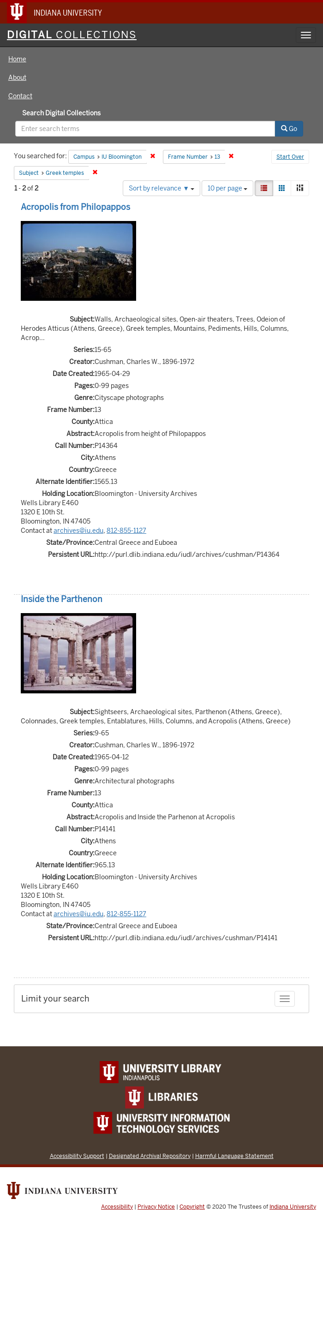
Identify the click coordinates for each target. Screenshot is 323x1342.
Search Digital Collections (61, 113)
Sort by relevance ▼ (161, 188)
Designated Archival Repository (150, 1155)
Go (289, 129)
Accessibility (117, 1207)
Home (17, 59)
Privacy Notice (156, 1207)
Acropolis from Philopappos (75, 207)
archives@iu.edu (78, 530)
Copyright (192, 1207)
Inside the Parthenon (61, 599)
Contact (20, 96)
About (17, 77)
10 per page (227, 188)
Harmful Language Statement (234, 1155)
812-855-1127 (126, 530)
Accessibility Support (77, 1155)
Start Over (290, 157)
